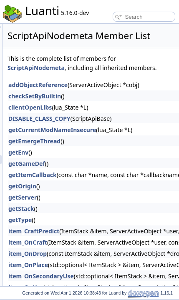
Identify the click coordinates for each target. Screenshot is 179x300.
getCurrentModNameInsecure (122, 151)
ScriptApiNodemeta (142, 79)
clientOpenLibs (99, 128)
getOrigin (92, 207)
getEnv (88, 173)
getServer (92, 218)
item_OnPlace (98, 286)
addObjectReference (107, 106)
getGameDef (96, 184)
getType (89, 241)
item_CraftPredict (103, 252)
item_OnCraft (97, 263)
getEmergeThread (104, 162)
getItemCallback (102, 196)
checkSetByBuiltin (104, 117)
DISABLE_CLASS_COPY (109, 139)
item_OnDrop (97, 274)
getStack (90, 229)
